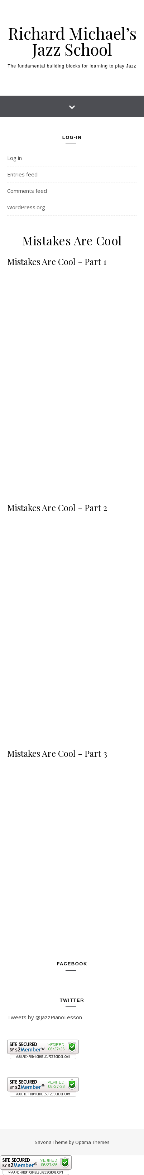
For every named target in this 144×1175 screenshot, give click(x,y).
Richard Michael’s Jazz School (72, 41)
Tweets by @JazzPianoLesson (44, 1017)
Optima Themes (92, 1142)
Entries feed (22, 174)
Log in (14, 157)
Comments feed (27, 190)
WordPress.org (26, 207)
